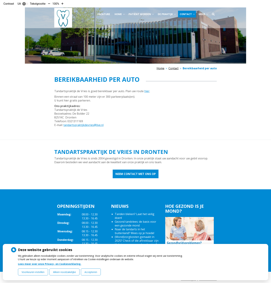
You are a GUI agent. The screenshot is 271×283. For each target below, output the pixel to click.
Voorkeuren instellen (33, 272)
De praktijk (165, 13)
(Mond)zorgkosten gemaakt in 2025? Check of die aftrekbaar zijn (136, 239)
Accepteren (91, 272)
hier (146, 91)
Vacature (103, 13)
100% (55, 3)
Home (118, 13)
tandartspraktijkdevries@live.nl (83, 125)
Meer (202, 13)
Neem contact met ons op (135, 174)
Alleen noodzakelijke (64, 272)
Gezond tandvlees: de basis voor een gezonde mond (135, 223)
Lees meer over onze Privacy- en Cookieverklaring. (49, 264)
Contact (186, 13)
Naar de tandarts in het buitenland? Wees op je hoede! (134, 231)
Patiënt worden (140, 13)
